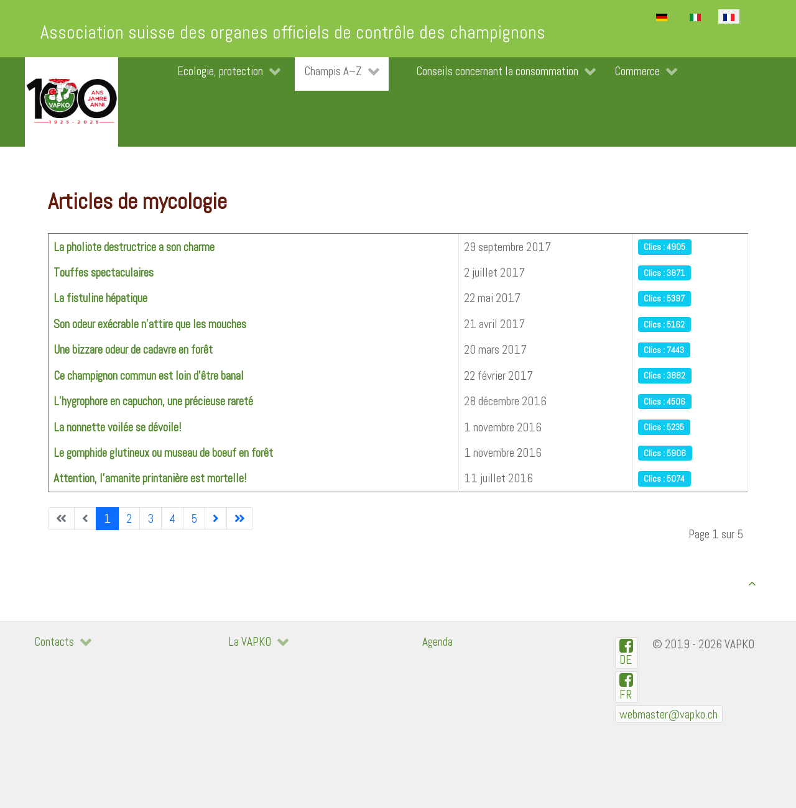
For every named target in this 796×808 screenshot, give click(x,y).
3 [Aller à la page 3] (150, 518)
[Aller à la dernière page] (239, 518)
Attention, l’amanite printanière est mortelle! (149, 478)
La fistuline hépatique (100, 298)
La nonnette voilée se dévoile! (117, 427)
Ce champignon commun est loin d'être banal (148, 375)
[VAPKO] (71, 102)
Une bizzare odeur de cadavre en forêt (133, 349)
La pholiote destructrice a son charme (134, 247)
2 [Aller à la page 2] (129, 518)
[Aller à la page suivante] (216, 518)
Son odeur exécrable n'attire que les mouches (149, 324)
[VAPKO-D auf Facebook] (626, 653)
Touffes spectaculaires (103, 272)
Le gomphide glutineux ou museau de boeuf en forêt (163, 453)
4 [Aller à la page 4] (172, 518)
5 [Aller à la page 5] (194, 518)
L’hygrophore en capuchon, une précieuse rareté (153, 401)
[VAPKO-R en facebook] (626, 687)
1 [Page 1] (107, 518)
